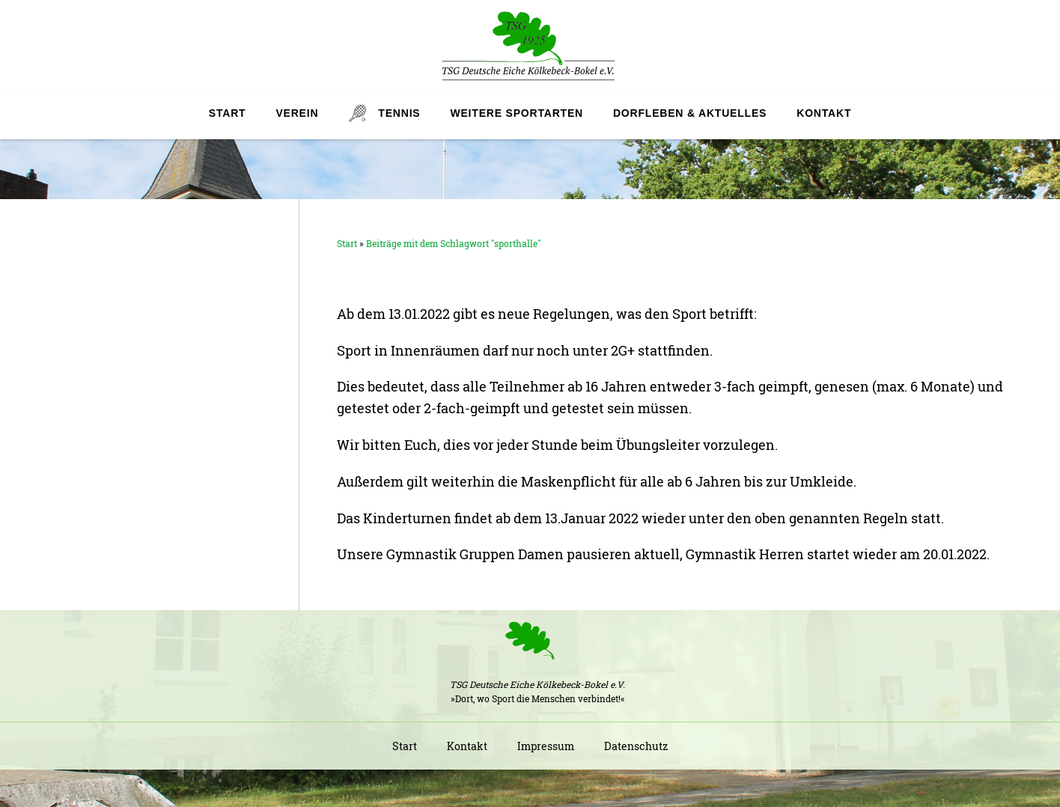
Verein (296, 113)
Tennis (399, 113)
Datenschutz (636, 746)
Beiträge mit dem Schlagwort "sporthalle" (453, 243)
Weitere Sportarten (516, 113)
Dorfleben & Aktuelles (690, 113)
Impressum (545, 746)
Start (227, 113)
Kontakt (823, 113)
